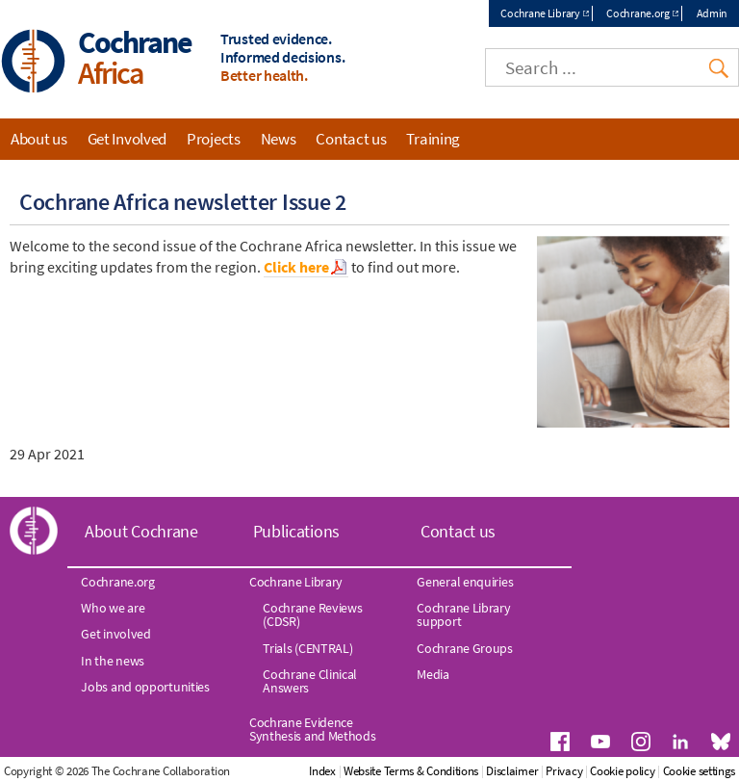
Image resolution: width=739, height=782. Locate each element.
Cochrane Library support (463, 614)
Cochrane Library (539, 13)
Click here (296, 266)
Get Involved (127, 138)
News (278, 138)
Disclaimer (512, 771)
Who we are (112, 607)
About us (39, 138)
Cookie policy (622, 771)
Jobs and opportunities (145, 686)
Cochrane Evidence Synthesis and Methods (312, 729)
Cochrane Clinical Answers (310, 680)
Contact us (351, 138)
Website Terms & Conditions (411, 771)
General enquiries (465, 581)
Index (322, 771)
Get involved (115, 633)
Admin (712, 13)
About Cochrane (141, 531)
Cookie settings (699, 771)
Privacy (564, 771)
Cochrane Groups (465, 648)
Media (433, 674)
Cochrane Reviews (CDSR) (312, 614)
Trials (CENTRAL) (307, 648)
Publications (296, 531)
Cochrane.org (637, 13)
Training (433, 138)
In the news (112, 660)
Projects (214, 138)
